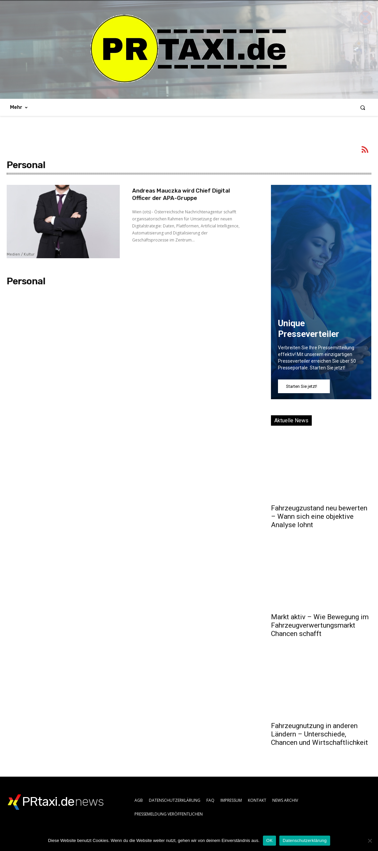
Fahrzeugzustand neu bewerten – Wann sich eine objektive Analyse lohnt (319, 516)
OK (269, 840)
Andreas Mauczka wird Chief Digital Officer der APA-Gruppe (184, 194)
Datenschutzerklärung (304, 840)
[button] (362, 107)
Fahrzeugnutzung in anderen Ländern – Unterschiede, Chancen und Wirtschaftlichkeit (319, 734)
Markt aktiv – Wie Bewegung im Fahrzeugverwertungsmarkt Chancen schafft (320, 625)
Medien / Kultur (20, 255)
